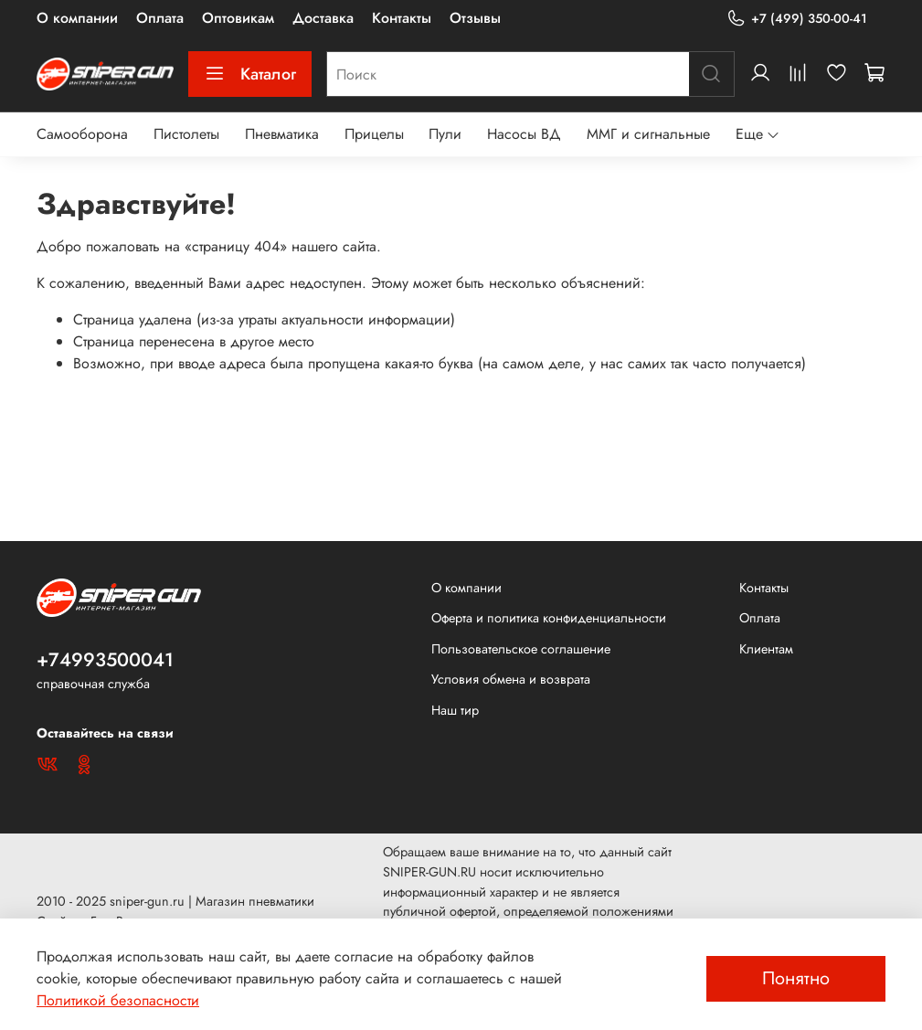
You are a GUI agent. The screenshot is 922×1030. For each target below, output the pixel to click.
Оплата (160, 17)
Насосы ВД (524, 133)
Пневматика (282, 133)
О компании (77, 17)
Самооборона (82, 133)
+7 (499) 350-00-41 (796, 18)
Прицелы (374, 133)
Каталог (250, 74)
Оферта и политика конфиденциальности (548, 618)
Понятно (796, 978)
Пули (445, 133)
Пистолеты (186, 133)
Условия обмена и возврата (510, 679)
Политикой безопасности (118, 1000)
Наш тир (455, 710)
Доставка (323, 17)
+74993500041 (105, 660)
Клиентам (766, 649)
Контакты (401, 17)
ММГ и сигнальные (648, 133)
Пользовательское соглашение (520, 649)
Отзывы (475, 17)
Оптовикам (238, 17)
